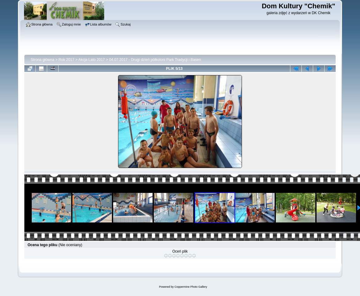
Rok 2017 (66, 60)
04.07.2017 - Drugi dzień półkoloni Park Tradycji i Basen (155, 60)
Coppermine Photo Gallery (190, 286)
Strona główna (42, 60)
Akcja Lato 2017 (91, 60)
